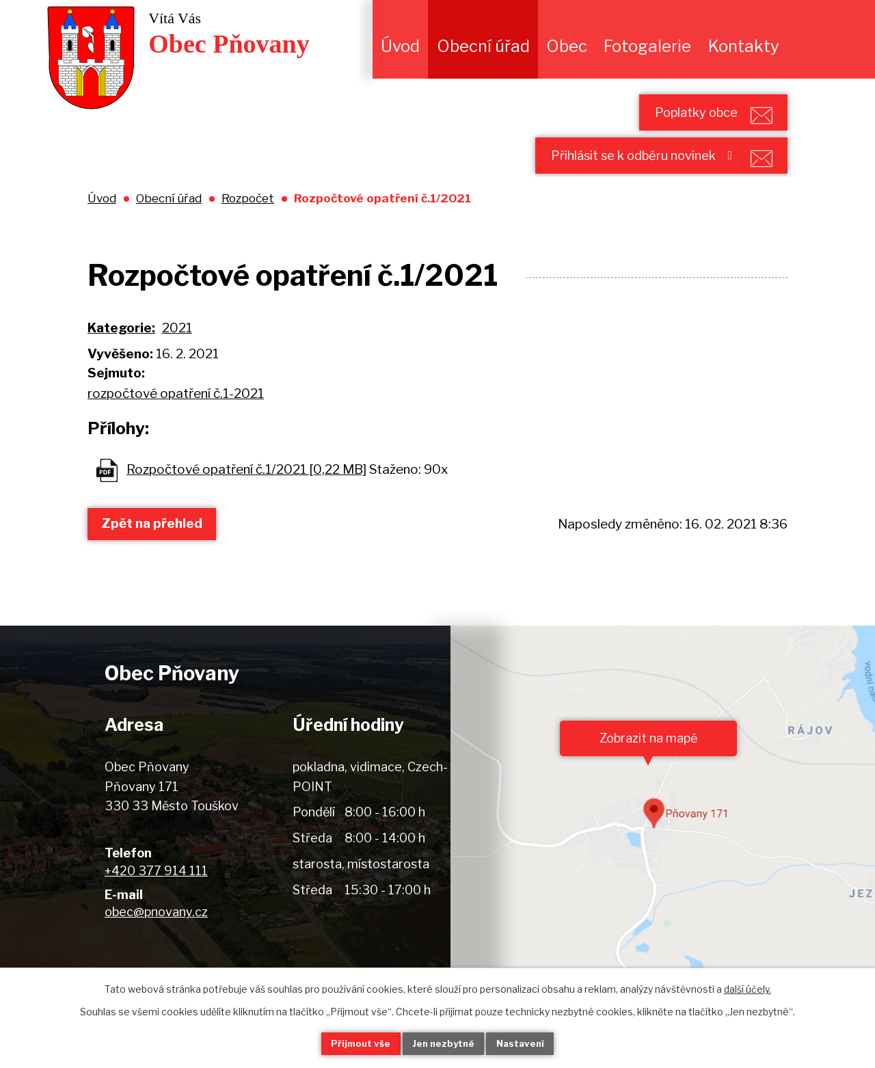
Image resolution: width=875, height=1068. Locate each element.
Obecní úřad (483, 46)
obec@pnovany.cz (156, 933)
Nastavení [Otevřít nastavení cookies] (532, 1043)
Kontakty (743, 46)
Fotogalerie (647, 46)
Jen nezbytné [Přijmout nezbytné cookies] (443, 1043)
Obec (566, 46)
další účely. (747, 987)
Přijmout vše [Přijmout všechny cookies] (349, 1043)
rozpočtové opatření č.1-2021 (176, 415)
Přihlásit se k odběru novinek (625, 171)
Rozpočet (247, 220)
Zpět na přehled (157, 545)
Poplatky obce (678, 117)
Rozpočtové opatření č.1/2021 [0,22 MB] (246, 491)
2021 (177, 350)
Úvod (400, 46)
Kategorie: (121, 350)
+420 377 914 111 (156, 892)
